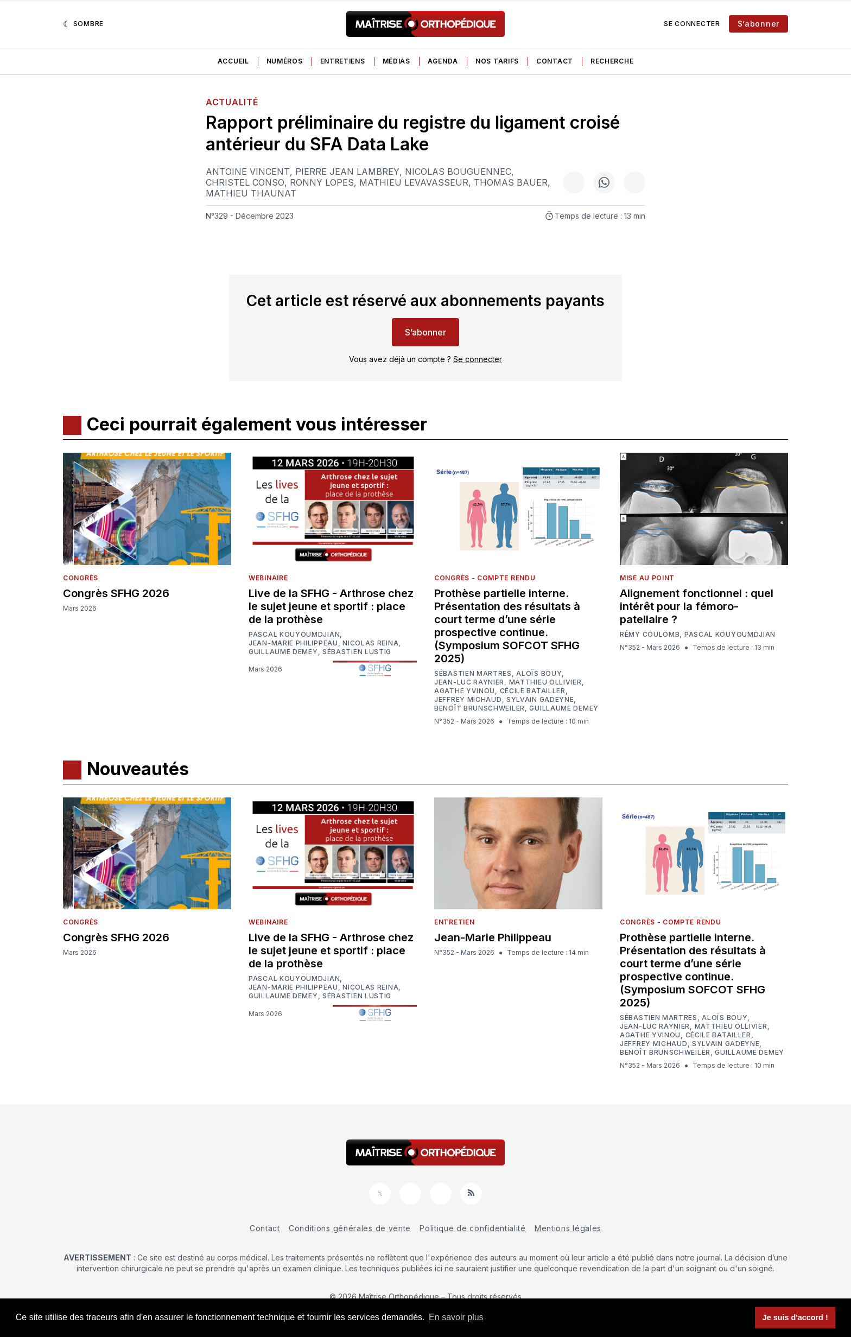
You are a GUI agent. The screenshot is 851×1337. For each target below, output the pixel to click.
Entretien (454, 922)
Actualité (232, 102)
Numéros (284, 61)
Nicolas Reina (370, 643)
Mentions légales (568, 1228)
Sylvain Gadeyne (540, 699)
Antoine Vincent (248, 171)
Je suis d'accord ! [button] (795, 1317)
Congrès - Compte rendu (484, 578)
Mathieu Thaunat (251, 193)
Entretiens (342, 61)
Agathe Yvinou (464, 691)
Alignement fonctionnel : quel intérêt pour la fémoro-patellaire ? (696, 606)
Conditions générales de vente (350, 1228)
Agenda (443, 61)
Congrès (80, 578)
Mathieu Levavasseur (413, 182)
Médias (396, 61)
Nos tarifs (497, 61)
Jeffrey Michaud (468, 699)
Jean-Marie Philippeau (293, 643)
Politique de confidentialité (473, 1228)
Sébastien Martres (473, 673)
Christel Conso (245, 182)
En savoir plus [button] (456, 1317)
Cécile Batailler (533, 691)
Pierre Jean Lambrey (347, 171)
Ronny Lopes (322, 182)
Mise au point (647, 578)
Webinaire (268, 578)
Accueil (233, 61)
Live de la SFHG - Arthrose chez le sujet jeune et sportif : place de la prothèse (331, 606)
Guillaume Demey (283, 652)
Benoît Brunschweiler (479, 708)
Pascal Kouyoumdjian (294, 634)
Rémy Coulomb (649, 634)
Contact (554, 61)
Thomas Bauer (511, 182)
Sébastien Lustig (356, 652)
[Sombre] (83, 23)
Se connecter (692, 24)
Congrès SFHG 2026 (116, 593)
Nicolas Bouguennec (458, 171)
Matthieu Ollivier (545, 682)
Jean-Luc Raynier (469, 682)
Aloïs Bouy (539, 673)
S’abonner (758, 23)
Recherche (611, 61)
